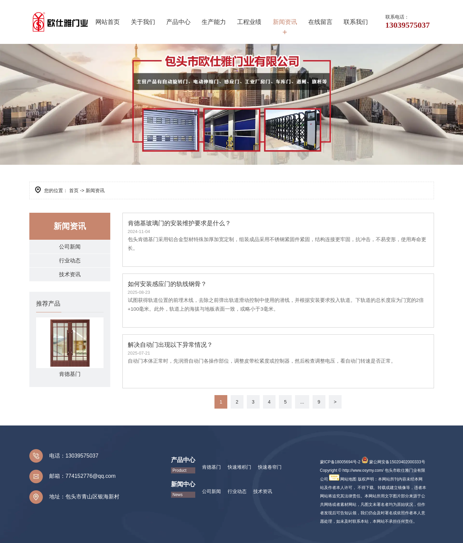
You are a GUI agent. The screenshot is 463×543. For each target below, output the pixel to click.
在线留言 (320, 22)
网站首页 (107, 22)
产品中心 (178, 22)
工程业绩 (249, 22)
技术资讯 (70, 274)
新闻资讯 (285, 22)
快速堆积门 (239, 467)
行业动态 (70, 260)
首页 (74, 190)
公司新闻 (70, 247)
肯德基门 (211, 467)
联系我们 (356, 22)
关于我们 (143, 22)
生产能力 (214, 22)
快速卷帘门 (270, 467)
